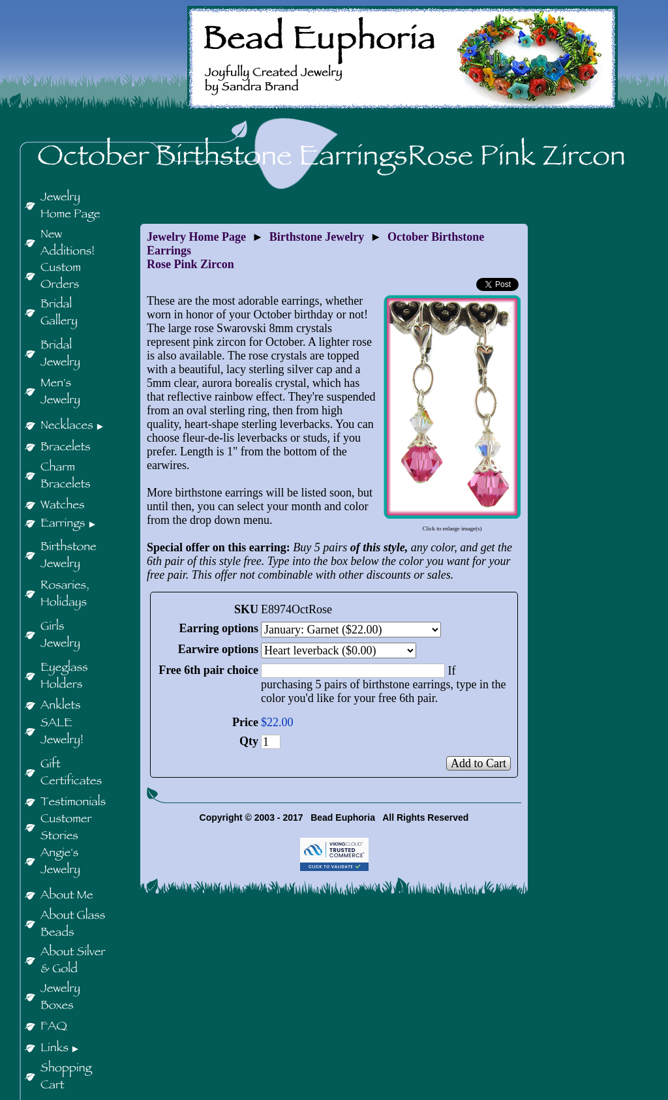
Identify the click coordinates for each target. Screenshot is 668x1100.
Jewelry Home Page (196, 236)
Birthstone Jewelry (316, 236)
